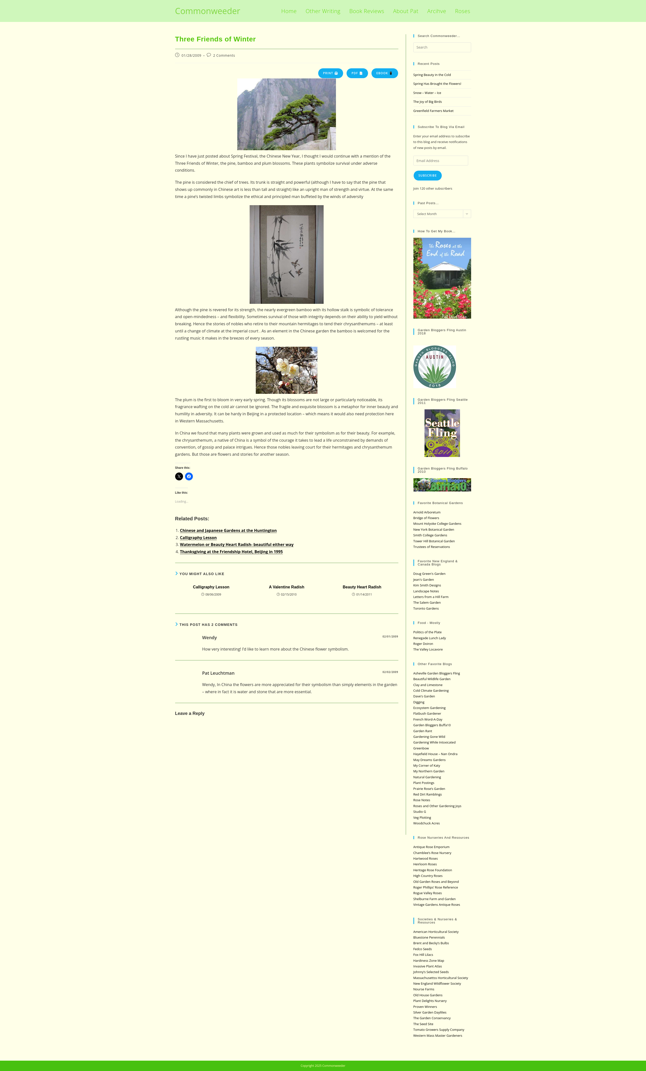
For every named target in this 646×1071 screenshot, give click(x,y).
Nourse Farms (423, 989)
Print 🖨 (330, 73)
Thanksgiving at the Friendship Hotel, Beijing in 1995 (231, 551)
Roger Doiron (423, 643)
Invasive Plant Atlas (427, 966)
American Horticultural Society (436, 931)
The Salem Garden (427, 602)
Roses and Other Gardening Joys (437, 806)
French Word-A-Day (428, 719)
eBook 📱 (384, 73)
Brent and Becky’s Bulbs (431, 943)
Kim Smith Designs (427, 585)
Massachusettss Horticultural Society (440, 978)
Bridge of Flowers (426, 518)
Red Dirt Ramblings (427, 794)
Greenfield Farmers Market (433, 111)
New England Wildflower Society (437, 983)
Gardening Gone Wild (429, 736)
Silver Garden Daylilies (430, 1012)
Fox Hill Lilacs (423, 954)
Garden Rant (422, 731)
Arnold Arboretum (427, 512)
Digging (419, 702)
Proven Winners (425, 1006)
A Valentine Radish (286, 587)
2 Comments (224, 55)
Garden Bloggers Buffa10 (432, 725)
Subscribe (428, 175)
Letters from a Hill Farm (431, 597)
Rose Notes (421, 800)
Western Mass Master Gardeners (437, 1035)
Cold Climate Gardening (431, 690)
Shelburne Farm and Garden (434, 899)
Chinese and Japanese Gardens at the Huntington (228, 530)
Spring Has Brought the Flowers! (437, 83)
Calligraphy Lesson (198, 537)
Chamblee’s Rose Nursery (432, 853)
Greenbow (421, 748)
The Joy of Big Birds (427, 101)
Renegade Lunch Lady (429, 638)
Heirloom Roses (425, 864)
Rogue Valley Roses (427, 893)
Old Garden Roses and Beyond (436, 881)
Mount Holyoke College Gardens (437, 523)
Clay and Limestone (428, 685)
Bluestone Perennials (429, 937)
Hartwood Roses (425, 858)
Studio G (419, 811)
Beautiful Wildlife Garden (432, 679)
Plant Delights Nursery (430, 1000)
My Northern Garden (428, 771)
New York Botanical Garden (433, 529)
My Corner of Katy (426, 765)
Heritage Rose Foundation (432, 870)
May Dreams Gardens (429, 760)
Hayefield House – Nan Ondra (435, 754)
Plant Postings (423, 783)
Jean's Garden (423, 579)
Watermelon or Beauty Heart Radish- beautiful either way (237, 544)
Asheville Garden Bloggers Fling (436, 673)
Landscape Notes (426, 591)
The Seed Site (423, 1024)
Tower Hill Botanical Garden (434, 541)
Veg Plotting (422, 817)
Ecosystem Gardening (429, 708)
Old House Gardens (428, 995)
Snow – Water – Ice (427, 93)
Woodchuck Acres (426, 823)
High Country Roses (428, 875)
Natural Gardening (427, 777)
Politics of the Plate (427, 632)
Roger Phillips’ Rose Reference (435, 887)
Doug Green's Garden (429, 573)
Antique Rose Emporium (431, 847)
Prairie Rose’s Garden (429, 788)
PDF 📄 (357, 73)
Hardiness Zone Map (428, 960)
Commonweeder (207, 11)
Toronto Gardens (426, 608)
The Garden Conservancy (432, 1018)
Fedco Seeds (422, 949)
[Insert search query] (442, 47)
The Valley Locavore (428, 649)
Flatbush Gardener (427, 713)
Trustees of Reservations (431, 547)
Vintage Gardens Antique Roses (436, 904)
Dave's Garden (424, 696)
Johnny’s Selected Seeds (431, 972)
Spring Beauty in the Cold (432, 75)
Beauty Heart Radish (362, 587)
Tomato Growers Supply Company (438, 1029)
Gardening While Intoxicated (434, 742)
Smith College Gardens (430, 535)
